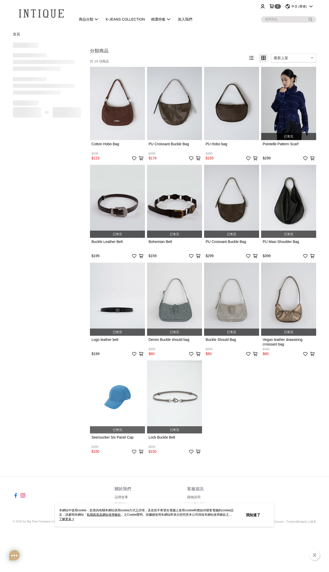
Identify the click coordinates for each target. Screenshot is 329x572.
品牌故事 (121, 497)
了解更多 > (66, 519)
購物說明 (193, 497)
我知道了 (253, 515)
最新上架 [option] (281, 58)
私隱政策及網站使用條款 (104, 514)
